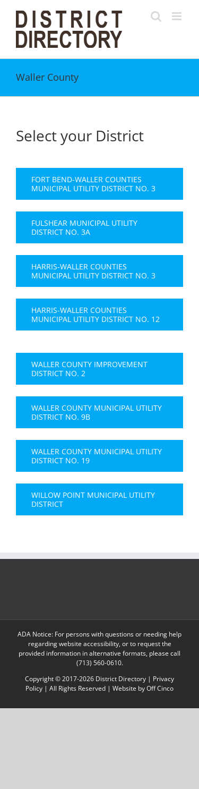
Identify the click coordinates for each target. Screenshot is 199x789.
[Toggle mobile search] (156, 16)
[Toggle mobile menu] (177, 16)
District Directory (121, 678)
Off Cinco (160, 688)
